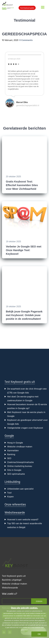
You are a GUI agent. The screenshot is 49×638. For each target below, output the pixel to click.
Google (9, 435)
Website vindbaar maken (19, 446)
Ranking (11, 454)
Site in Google (14, 470)
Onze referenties (15, 504)
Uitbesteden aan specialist (20, 488)
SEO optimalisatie (16, 474)
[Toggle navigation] (42, 7)
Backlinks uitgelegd (11, 579)
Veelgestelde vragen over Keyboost (25, 428)
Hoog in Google (15, 442)
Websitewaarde (15, 512)
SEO (9, 458)
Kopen (10, 496)
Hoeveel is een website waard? (22, 519)
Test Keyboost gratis (27, 8)
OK (39, 634)
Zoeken (39, 601)
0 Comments (26, 40)
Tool (9, 492)
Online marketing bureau (19, 466)
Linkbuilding (12, 481)
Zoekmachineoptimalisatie (20, 462)
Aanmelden (13, 450)
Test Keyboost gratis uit (20, 381)
